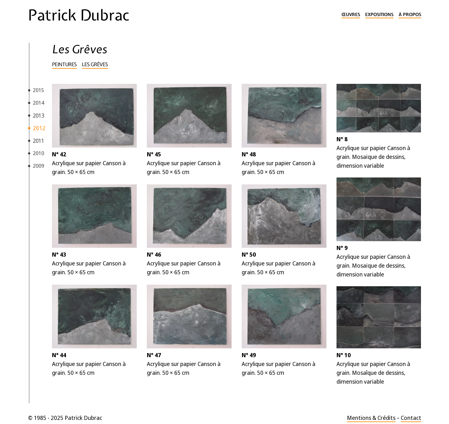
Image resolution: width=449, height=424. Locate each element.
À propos (410, 14)
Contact (411, 417)
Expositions (379, 14)
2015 (38, 90)
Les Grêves (95, 64)
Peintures (64, 64)
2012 (39, 128)
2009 (38, 165)
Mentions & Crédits (371, 417)
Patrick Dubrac (78, 15)
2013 (38, 115)
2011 (38, 140)
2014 (38, 102)
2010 (38, 153)
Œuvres (351, 14)
